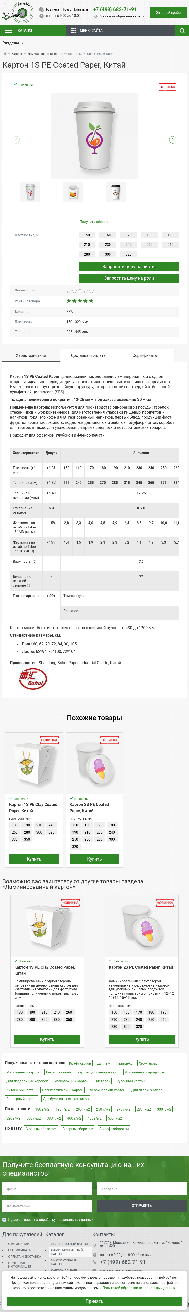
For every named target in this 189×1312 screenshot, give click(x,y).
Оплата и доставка (24, 1256)
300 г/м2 (164, 1109)
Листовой (102, 1081)
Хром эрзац (148, 1063)
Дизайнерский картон (107, 1090)
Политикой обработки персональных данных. (139, 1288)
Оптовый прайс (168, 13)
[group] (94, 136)
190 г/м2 (63, 1109)
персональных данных (75, 1220)
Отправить (142, 1206)
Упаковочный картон (71, 1081)
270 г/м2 (123, 1109)
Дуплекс (104, 1063)
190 (170, 235)
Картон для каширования (98, 1072)
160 (108, 235)
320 (129, 254)
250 (150, 245)
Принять (94, 1301)
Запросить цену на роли (129, 278)
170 (129, 235)
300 (108, 254)
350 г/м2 (34, 1118)
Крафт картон (80, 1063)
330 (15, 839)
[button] (172, 140)
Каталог (16, 54)
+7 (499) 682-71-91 (123, 1262)
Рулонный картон (131, 1081)
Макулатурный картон (64, 1262)
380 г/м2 (54, 1118)
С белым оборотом (41, 1129)
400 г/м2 (74, 1118)
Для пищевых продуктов (145, 1072)
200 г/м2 (83, 1109)
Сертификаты (20, 1250)
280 (87, 254)
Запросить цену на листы (129, 266)
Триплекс (124, 1063)
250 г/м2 (103, 1109)
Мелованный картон (23, 1072)
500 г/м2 (115, 1118)
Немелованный (58, 1072)
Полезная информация (19, 1265)
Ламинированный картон (45, 54)
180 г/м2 (42, 1109)
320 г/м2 (13, 1118)
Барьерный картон (21, 1099)
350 (27, 839)
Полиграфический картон (62, 1090)
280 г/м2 (144, 1109)
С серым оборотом (78, 1129)
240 (129, 245)
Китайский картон (21, 1090)
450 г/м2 (95, 1118)
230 (108, 245)
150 (87, 235)
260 (170, 245)
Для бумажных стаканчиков (66, 1099)
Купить (34, 859)
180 (150, 235)
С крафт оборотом (114, 1129)
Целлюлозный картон (70, 1244)
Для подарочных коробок (27, 1081)
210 (87, 245)
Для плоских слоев (146, 1090)
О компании (18, 1244)
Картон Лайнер (64, 1270)
